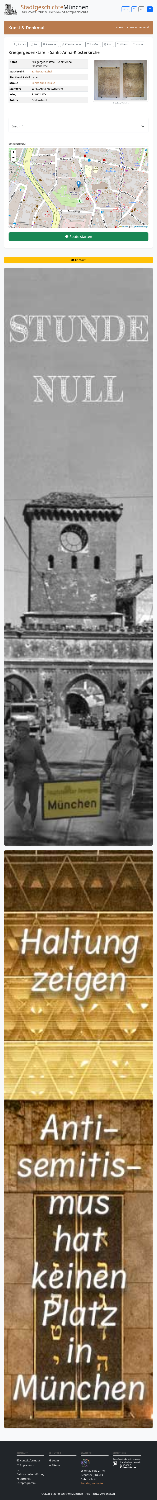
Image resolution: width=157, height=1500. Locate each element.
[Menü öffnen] (150, 9)
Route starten (78, 236)
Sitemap (55, 1465)
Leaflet (123, 226)
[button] (78, 184)
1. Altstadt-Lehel (42, 71)
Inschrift (18, 126)
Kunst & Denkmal (138, 27)
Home (119, 27)
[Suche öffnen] (141, 9)
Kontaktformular (29, 1460)
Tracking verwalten (93, 1483)
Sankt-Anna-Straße (43, 83)
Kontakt (78, 260)
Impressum (25, 1465)
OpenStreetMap (140, 226)
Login (54, 1460)
